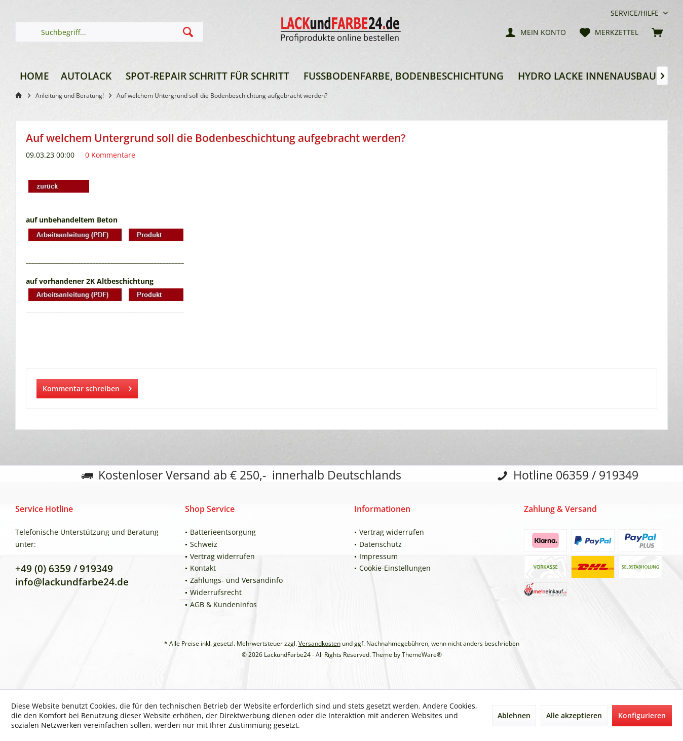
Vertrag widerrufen (222, 556)
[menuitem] (635, 13)
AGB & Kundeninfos (223, 604)
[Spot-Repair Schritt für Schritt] (207, 76)
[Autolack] (86, 76)
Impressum (378, 556)
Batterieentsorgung (223, 532)
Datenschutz (380, 544)
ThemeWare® (422, 654)
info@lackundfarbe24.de (72, 581)
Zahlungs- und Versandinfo (236, 580)
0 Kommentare (110, 155)
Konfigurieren (642, 715)
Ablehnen (514, 715)
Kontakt (203, 568)
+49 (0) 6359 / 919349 (64, 568)
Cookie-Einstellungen (395, 568)
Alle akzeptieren (574, 715)
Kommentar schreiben (87, 387)
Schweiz (203, 544)
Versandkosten (319, 643)
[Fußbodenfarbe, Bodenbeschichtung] (403, 76)
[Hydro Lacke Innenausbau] (587, 76)
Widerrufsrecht (216, 592)
